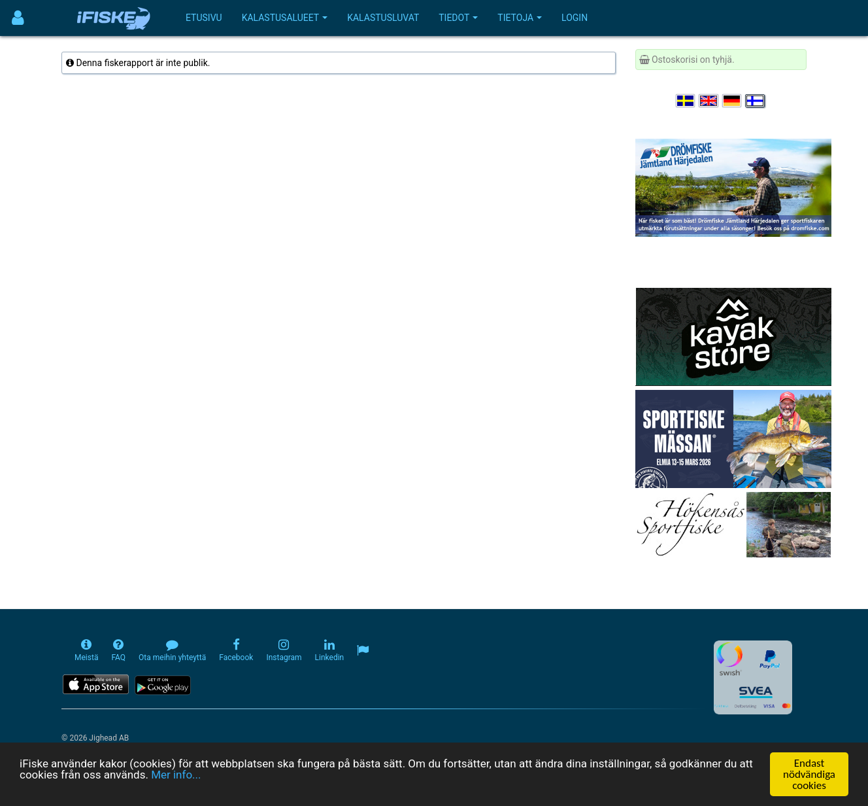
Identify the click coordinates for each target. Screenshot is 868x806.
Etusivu (204, 17)
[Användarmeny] (18, 18)
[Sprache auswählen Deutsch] (732, 101)
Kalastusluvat (383, 17)
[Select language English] (709, 101)
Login (574, 17)
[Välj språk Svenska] (686, 101)
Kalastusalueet (285, 17)
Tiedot (458, 17)
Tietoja (519, 17)
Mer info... (176, 775)
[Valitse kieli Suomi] (755, 101)
